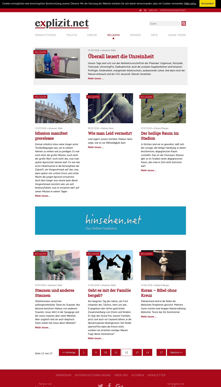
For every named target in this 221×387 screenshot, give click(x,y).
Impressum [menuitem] (63, 375)
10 (105, 352)
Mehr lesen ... (96, 78)
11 (116, 352)
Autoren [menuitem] (137, 375)
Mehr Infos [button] (190, 3)
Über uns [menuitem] (121, 375)
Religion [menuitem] (113, 35)
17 (161, 352)
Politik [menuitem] (72, 35)
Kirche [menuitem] (92, 35)
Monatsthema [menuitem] (45, 35)
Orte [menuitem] (154, 35)
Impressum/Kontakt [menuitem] (173, 10)
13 (137, 352)
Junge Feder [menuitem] (177, 35)
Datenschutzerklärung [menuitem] (93, 375)
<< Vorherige (68, 352)
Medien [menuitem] (135, 35)
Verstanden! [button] (207, 3)
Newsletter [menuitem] (156, 375)
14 (147, 352)
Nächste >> (176, 352)
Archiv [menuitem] (153, 10)
